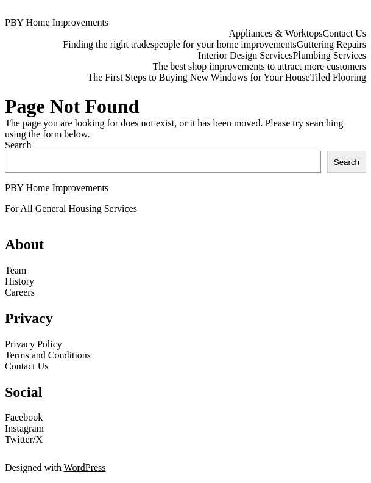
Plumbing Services (329, 55)
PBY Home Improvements (56, 22)
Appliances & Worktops (276, 33)
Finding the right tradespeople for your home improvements (179, 44)
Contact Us (344, 33)
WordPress (85, 467)
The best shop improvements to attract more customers (259, 66)
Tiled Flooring (338, 77)
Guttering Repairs (331, 44)
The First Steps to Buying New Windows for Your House (198, 77)
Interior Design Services (245, 55)
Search (18, 145)
